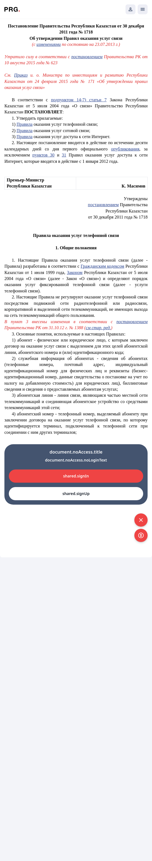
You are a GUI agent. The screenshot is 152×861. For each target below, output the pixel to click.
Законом (74, 272)
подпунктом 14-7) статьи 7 (79, 99)
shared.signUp (75, 493)
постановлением (86, 56)
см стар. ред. (98, 327)
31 (64, 155)
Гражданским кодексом (102, 266)
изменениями (48, 44)
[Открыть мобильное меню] (143, 9)
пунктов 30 (43, 155)
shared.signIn (76, 476)
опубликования (125, 149)
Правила (25, 124)
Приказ (21, 75)
